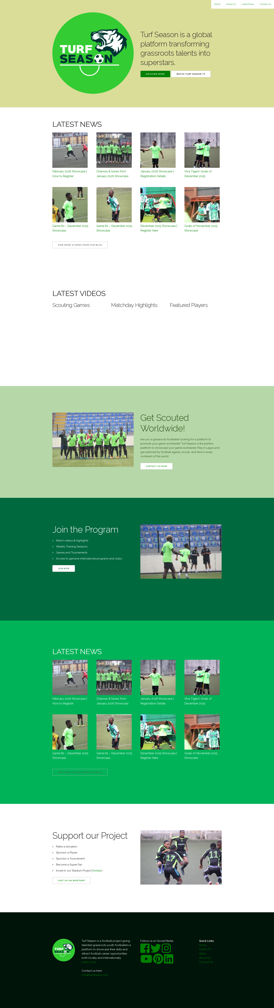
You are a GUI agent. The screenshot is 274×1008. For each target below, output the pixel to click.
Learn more (89, 962)
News (202, 953)
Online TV (205, 949)
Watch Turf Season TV (190, 74)
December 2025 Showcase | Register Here (158, 228)
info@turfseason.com (95, 975)
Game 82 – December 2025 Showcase (70, 228)
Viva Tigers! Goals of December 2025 (198, 174)
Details (97, 870)
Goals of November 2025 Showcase (201, 228)
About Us (231, 4)
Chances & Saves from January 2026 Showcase (112, 174)
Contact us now (156, 466)
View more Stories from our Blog (80, 245)
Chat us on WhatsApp (71, 880)
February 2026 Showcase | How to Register (69, 174)
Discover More (155, 74)
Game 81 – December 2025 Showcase (114, 228)
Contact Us (265, 4)
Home (217, 4)
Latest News (247, 4)
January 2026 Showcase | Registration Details (157, 174)
